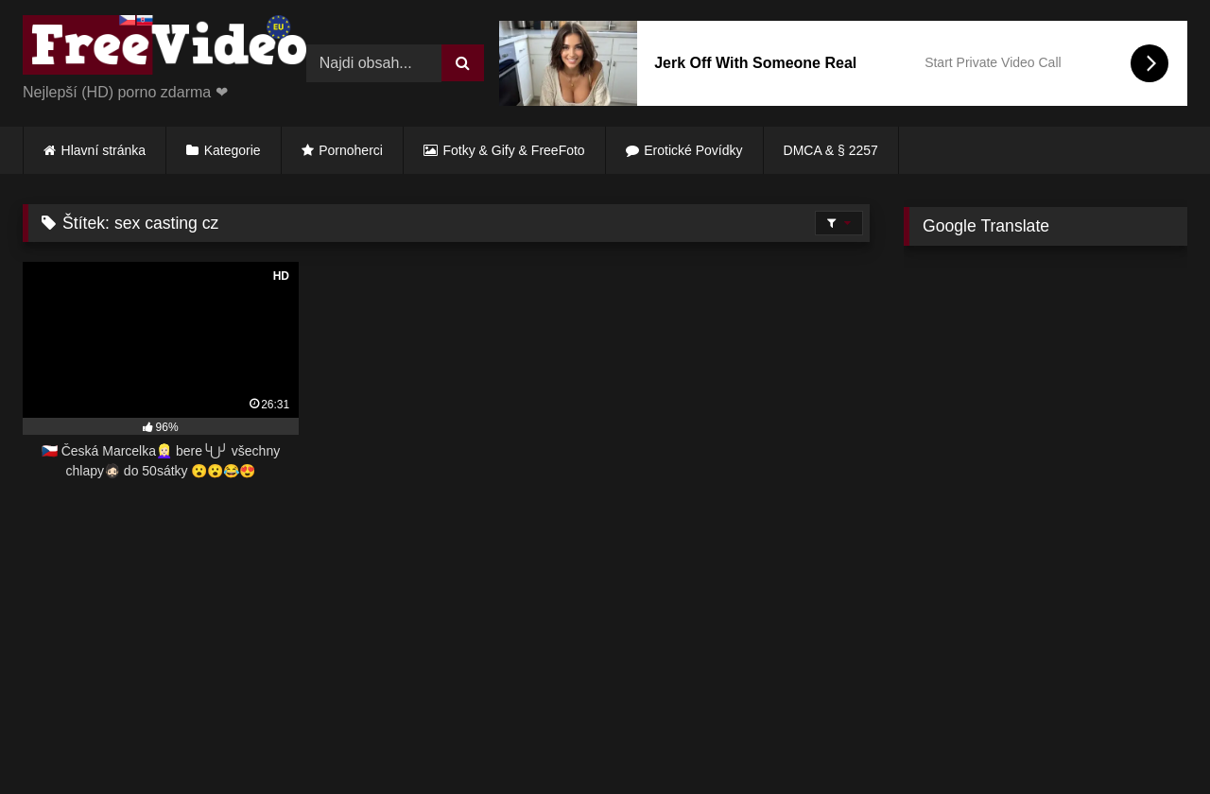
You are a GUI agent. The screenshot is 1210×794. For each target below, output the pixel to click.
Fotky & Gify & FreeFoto (514, 150)
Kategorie (232, 150)
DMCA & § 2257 (831, 150)
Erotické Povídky (693, 150)
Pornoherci (351, 150)
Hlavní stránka (103, 150)
